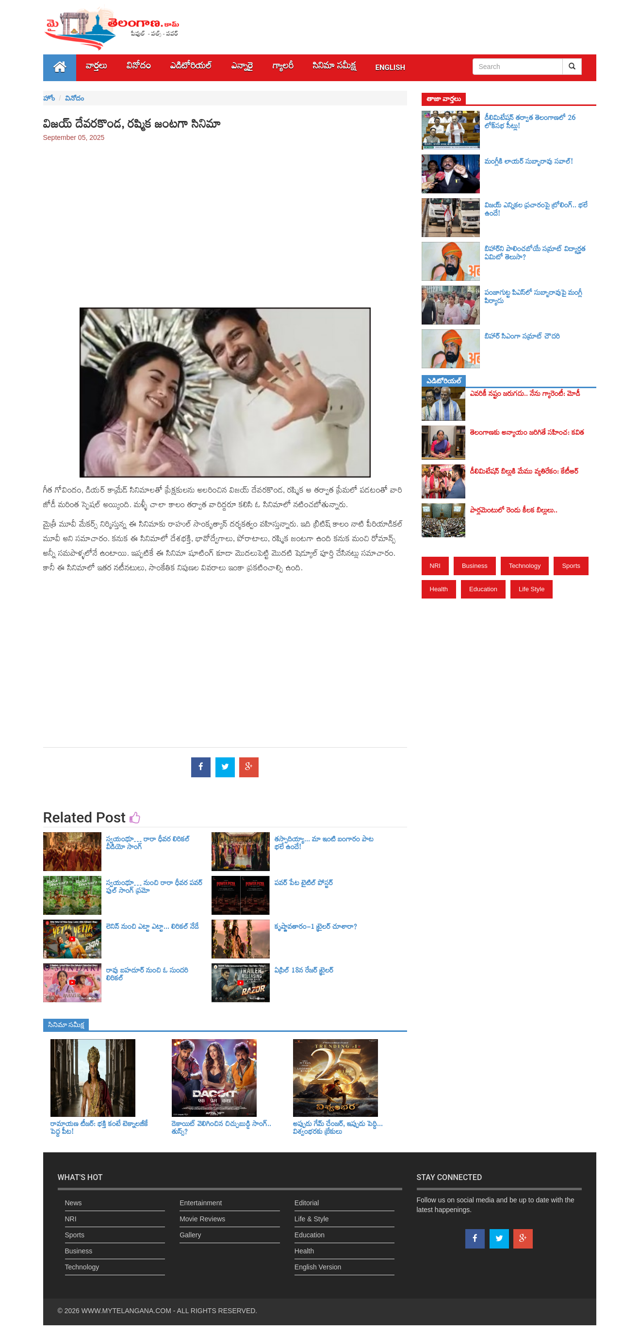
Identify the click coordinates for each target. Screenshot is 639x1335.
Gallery (190, 1235)
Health (439, 589)
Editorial (307, 1203)
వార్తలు (96, 68)
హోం (49, 98)
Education (483, 589)
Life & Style (312, 1219)
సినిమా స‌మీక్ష (334, 68)
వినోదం (139, 68)
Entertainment (201, 1203)
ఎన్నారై (242, 68)
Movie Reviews (202, 1219)
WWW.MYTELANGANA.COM (126, 1311)
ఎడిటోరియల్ (191, 68)
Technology (525, 565)
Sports (571, 565)
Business (475, 565)
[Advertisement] (225, 220)
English (391, 67)
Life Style (531, 589)
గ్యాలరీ (283, 68)
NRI (435, 565)
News (73, 1203)
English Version (318, 1267)
